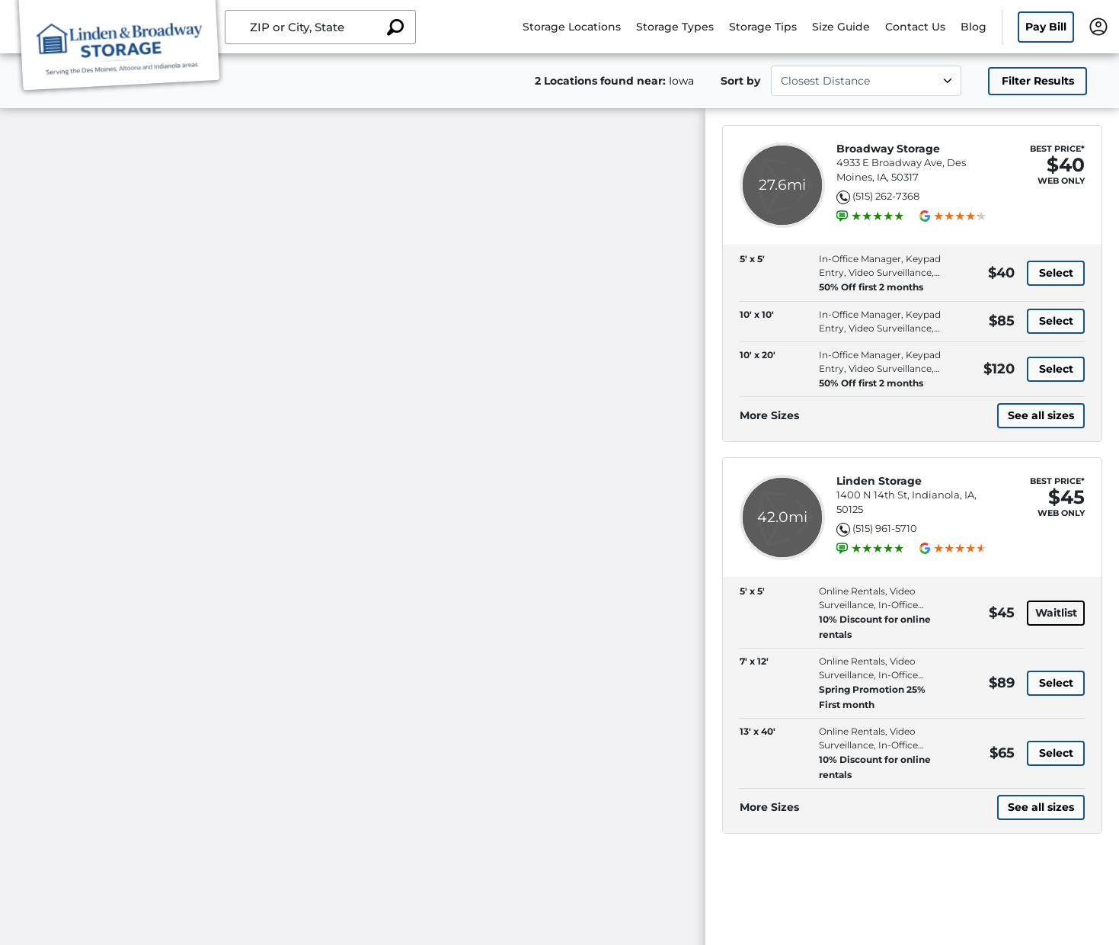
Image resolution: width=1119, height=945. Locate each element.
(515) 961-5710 (884, 528)
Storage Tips (763, 27)
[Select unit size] (866, 81)
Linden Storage (879, 481)
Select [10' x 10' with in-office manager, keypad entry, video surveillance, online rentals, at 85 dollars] (1056, 321)
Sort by (740, 81)
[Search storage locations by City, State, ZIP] (395, 27)
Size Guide (841, 27)
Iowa (681, 81)
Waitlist (1056, 613)
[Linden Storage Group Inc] (118, 48)
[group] (877, 216)
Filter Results (1038, 81)
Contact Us (915, 27)
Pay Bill (1045, 27)
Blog (973, 27)
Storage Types (675, 27)
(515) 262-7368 (885, 196)
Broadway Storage (888, 149)
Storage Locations (572, 27)
